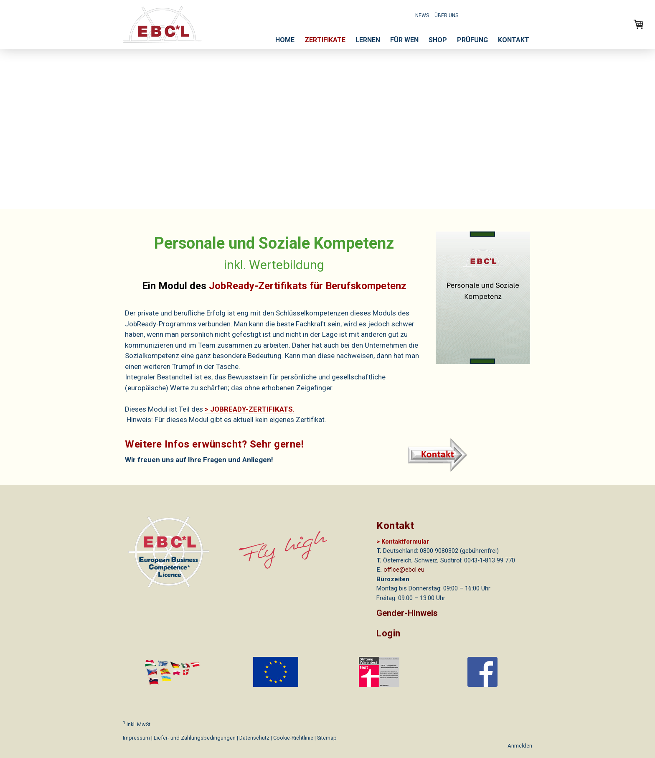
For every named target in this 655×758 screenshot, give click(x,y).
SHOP (438, 40)
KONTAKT (513, 40)
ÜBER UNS (446, 15)
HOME (284, 40)
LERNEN (367, 40)
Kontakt (395, 526)
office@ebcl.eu (403, 569)
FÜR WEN (404, 40)
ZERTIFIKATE (325, 40)
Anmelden (520, 746)
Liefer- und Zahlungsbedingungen (195, 738)
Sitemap (327, 738)
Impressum (136, 738)
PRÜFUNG (472, 40)
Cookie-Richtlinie (293, 738)
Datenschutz (254, 738)
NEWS (422, 15)
